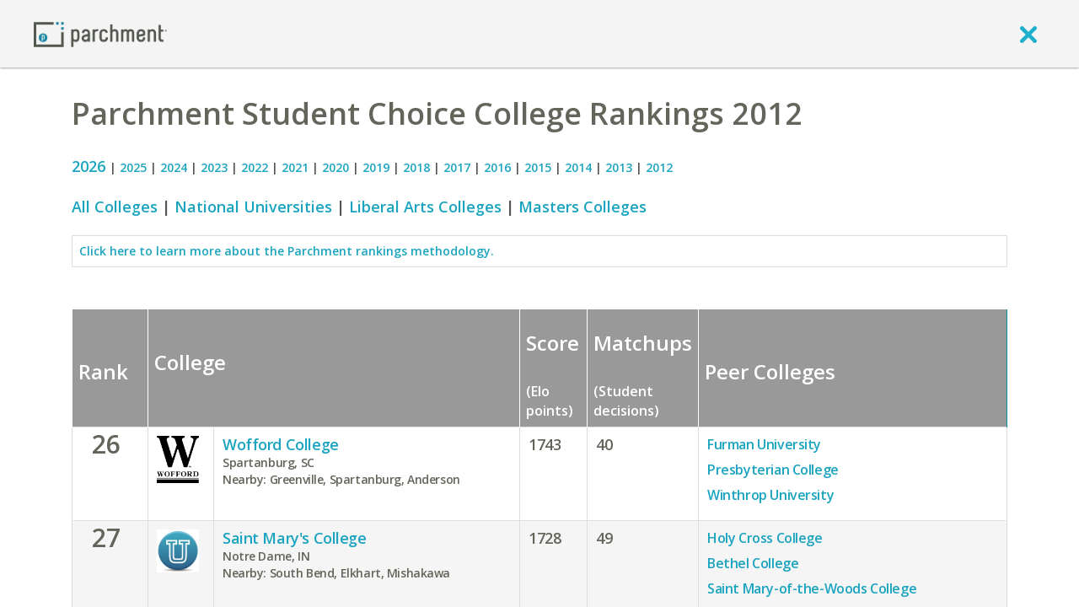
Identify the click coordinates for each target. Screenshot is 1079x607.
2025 (133, 167)
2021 (295, 167)
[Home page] (100, 33)
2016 (497, 167)
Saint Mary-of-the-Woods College (811, 588)
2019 (375, 167)
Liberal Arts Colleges (425, 206)
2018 (416, 167)
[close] (1028, 34)
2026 (91, 166)
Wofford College (281, 444)
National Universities (253, 206)
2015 (537, 167)
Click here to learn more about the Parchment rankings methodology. (286, 251)
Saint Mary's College (295, 538)
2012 (659, 167)
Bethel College (752, 563)
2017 (456, 167)
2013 (618, 167)
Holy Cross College (764, 538)
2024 (173, 167)
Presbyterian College (773, 469)
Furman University (764, 444)
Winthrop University (770, 495)
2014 (578, 167)
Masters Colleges (582, 206)
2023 (214, 167)
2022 (254, 167)
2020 (335, 167)
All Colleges (115, 206)
